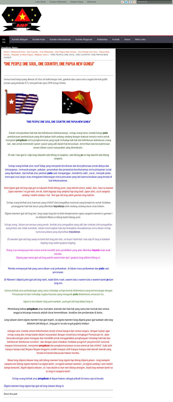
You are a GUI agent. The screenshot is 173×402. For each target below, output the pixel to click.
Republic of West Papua (22, 55)
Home (3, 40)
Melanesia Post (18, 52)
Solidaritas (102, 39)
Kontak (115, 39)
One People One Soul (87, 52)
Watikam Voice (41, 55)
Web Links (140, 39)
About (127, 39)
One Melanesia (46, 52)
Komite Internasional (60, 39)
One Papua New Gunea (65, 52)
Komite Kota (38, 39)
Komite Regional (83, 39)
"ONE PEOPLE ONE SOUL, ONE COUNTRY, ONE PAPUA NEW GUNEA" (49, 63)
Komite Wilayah (20, 39)
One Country (32, 52)
